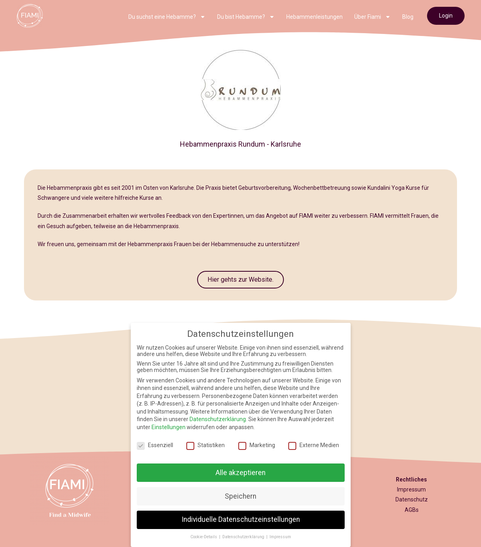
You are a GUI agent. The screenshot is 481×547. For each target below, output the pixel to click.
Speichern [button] (240, 496)
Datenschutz (411, 499)
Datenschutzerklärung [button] (243, 536)
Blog (407, 17)
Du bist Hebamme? (246, 17)
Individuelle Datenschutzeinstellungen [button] (241, 519)
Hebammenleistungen (314, 17)
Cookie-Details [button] (204, 536)
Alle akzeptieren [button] (240, 473)
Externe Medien (313, 445)
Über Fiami (372, 17)
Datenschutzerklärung (218, 419)
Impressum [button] (280, 536)
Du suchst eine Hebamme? (167, 17)
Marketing (256, 445)
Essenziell (155, 445)
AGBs (412, 510)
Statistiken (205, 445)
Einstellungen (169, 427)
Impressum (411, 489)
